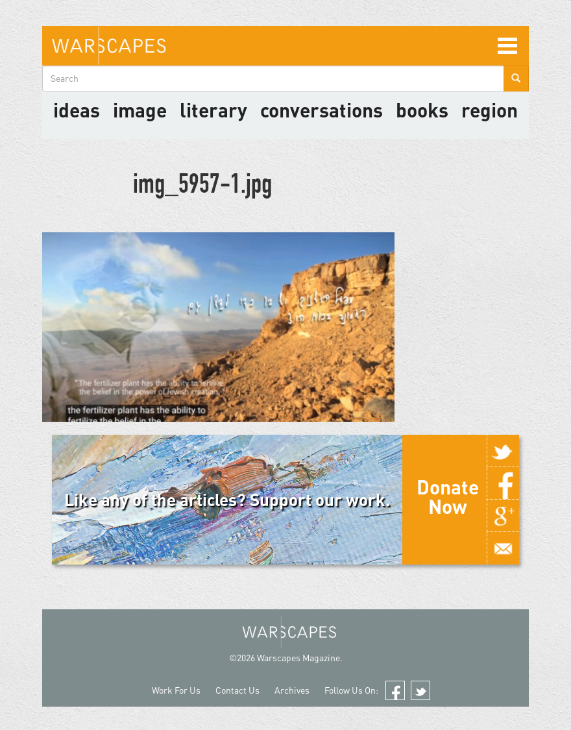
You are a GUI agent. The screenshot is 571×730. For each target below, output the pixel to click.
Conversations (321, 109)
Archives (292, 690)
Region (489, 109)
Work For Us (176, 690)
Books (422, 109)
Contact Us (237, 690)
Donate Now (448, 496)
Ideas (76, 109)
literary (213, 109)
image (140, 109)
